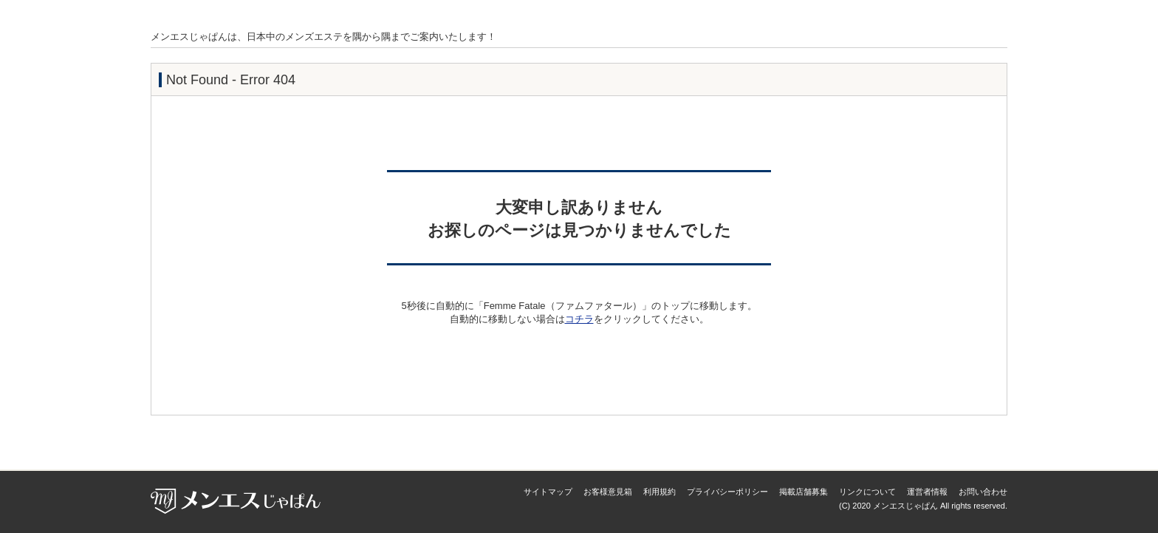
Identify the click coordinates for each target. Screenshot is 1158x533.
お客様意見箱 (607, 491)
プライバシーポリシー (727, 491)
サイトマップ (548, 491)
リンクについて (867, 491)
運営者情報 (927, 491)
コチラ (579, 319)
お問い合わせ (983, 491)
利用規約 (659, 491)
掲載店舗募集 (803, 491)
